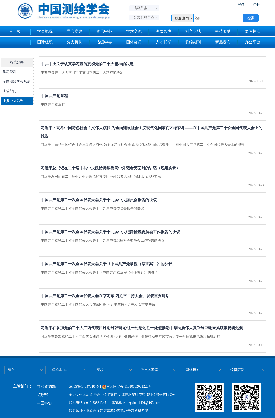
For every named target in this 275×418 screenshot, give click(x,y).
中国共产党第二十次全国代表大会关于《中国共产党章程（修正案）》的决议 (106, 264)
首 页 (15, 31)
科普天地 (189, 32)
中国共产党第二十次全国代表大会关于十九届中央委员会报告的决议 (99, 200)
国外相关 (192, 370)
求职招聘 (237, 370)
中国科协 (44, 403)
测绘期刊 (189, 42)
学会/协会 (59, 370)
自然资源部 (46, 386)
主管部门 (10, 91)
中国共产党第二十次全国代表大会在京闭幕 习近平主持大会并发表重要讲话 (105, 296)
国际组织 (41, 42)
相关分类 (17, 62)
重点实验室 (149, 370)
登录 (241, 4)
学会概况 (41, 32)
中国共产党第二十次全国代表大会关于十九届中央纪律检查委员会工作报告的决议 (110, 232)
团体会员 (130, 42)
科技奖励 (219, 32)
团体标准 (248, 32)
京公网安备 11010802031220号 (127, 386)
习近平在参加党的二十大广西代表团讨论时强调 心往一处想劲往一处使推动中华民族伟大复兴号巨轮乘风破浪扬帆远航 (142, 328)
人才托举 (159, 42)
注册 (256, 4)
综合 (11, 370)
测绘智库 (159, 32)
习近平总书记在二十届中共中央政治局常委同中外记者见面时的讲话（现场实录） (110, 168)
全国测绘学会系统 (16, 81)
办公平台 (248, 42)
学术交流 (130, 32)
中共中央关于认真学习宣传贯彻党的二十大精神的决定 (87, 64)
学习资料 (10, 72)
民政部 (42, 395)
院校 (100, 370)
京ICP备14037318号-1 (85, 386)
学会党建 (70, 32)
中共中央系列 (13, 101)
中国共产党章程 (54, 96)
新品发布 (219, 42)
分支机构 (70, 42)
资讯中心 (100, 32)
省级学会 (100, 42)
